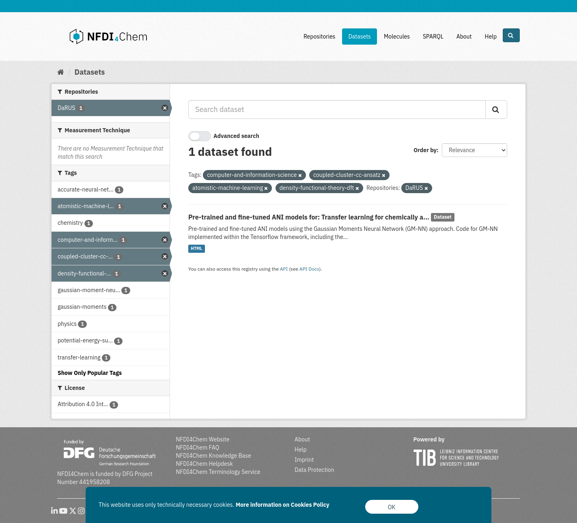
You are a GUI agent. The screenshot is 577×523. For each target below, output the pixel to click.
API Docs (309, 269)
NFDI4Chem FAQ (198, 447)
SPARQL (433, 36)
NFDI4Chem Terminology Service (218, 472)
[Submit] (496, 109)
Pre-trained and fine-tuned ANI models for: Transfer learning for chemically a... (308, 217)
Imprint (304, 459)
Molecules (397, 36)
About (464, 36)
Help (490, 36)
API (284, 269)
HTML (196, 249)
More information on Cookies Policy (282, 504)
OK (392, 507)
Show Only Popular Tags (90, 373)
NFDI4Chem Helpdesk (204, 463)
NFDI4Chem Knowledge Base (213, 455)
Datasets (359, 36)
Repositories (320, 36)
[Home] (60, 72)
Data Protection (314, 469)
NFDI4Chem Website (203, 439)
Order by (425, 150)
